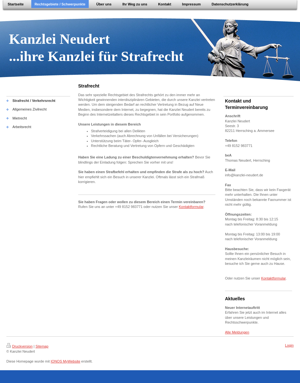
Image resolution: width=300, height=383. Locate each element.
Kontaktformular (191, 207)
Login (289, 345)
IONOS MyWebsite (65, 361)
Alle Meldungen (237, 332)
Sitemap (41, 346)
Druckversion (19, 346)
